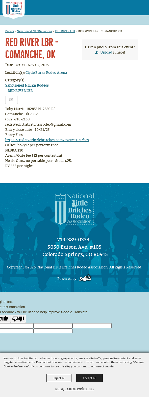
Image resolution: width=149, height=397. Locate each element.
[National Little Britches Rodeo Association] (13, 9)
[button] (132, 6)
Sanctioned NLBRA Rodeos (34, 31)
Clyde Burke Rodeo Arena (46, 73)
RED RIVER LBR (65, 31)
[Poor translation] (18, 319)
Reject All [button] (59, 378)
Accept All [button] (89, 378)
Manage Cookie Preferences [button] (74, 389)
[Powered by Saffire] (85, 279)
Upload (106, 52)
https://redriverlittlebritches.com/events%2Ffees (47, 140)
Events (9, 31)
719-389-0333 (73, 240)
